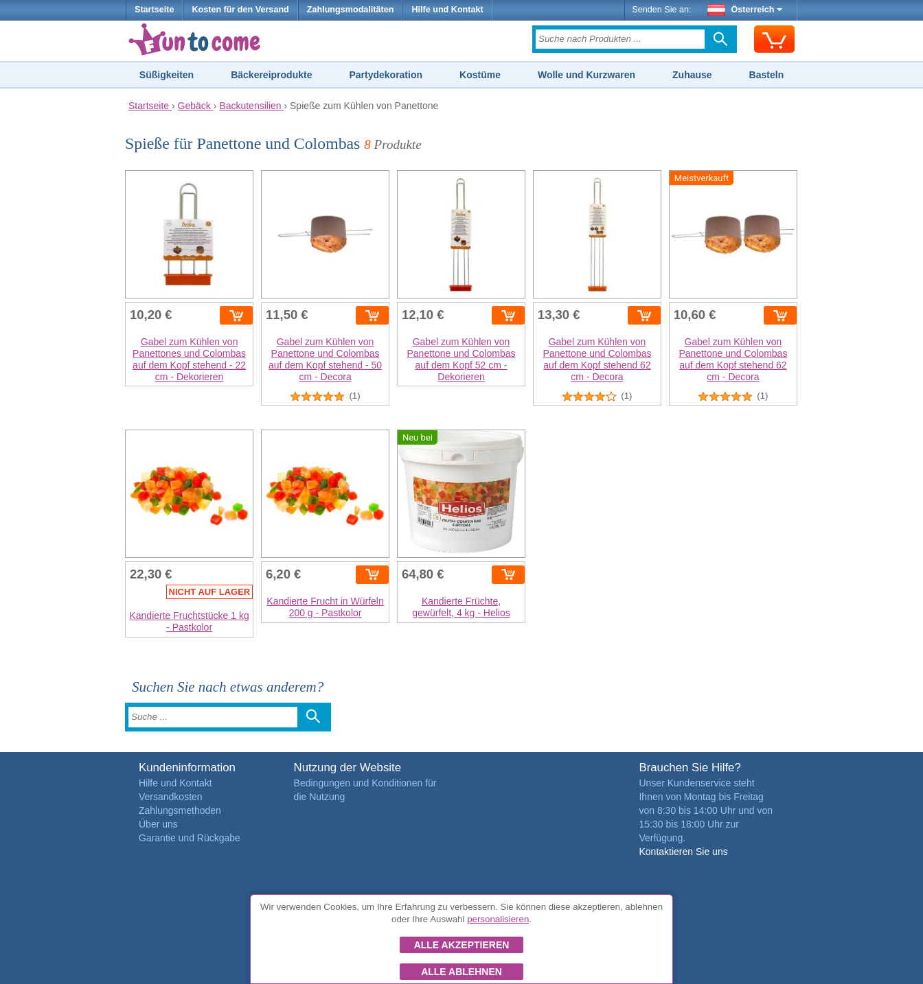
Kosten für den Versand (240, 9)
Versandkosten (171, 796)
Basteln (766, 74)
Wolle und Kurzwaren (586, 74)
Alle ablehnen (461, 971)
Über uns (158, 824)
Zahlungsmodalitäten (350, 9)
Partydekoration (385, 74)
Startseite (154, 9)
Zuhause (692, 74)
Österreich (745, 9)
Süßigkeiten (166, 74)
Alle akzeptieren (462, 944)
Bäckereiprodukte (271, 74)
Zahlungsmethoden (180, 810)
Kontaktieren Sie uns (683, 851)
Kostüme (480, 74)
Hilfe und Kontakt (447, 9)
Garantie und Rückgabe (189, 837)
